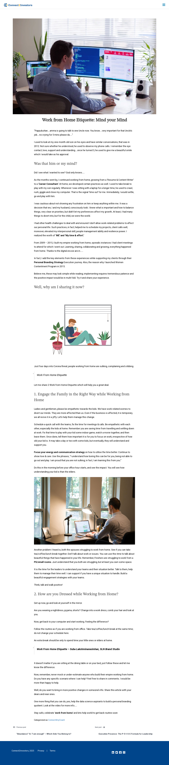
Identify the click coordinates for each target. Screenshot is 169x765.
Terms (52, 751)
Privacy (41, 751)
